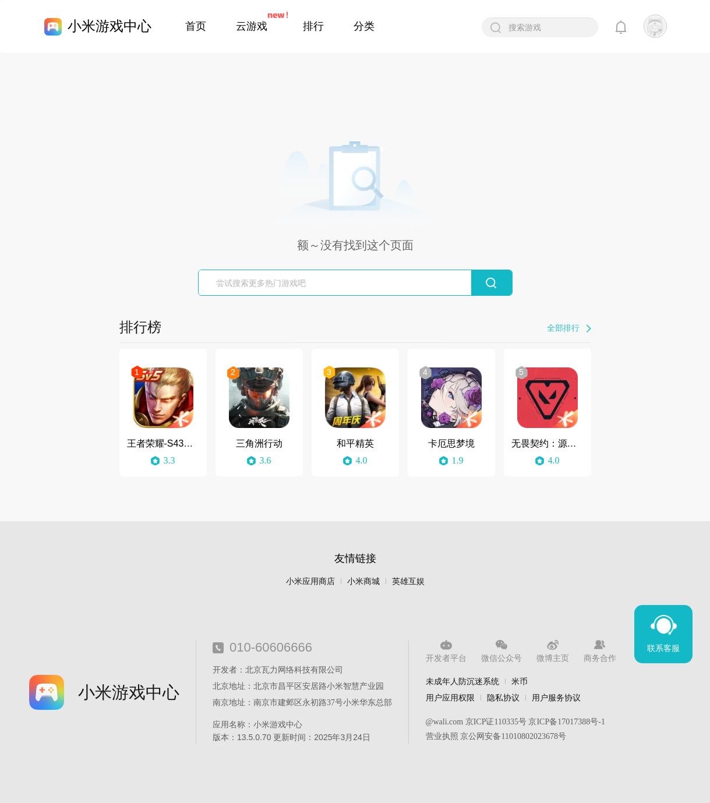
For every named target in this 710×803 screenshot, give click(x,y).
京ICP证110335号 (496, 721)
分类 (364, 26)
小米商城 (363, 581)
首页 (195, 26)
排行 (313, 26)
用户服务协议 (556, 697)
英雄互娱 (408, 581)
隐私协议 (503, 697)
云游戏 (251, 26)
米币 (519, 681)
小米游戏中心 (109, 26)
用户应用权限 (450, 697)
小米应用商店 (310, 581)
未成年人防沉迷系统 (462, 681)
